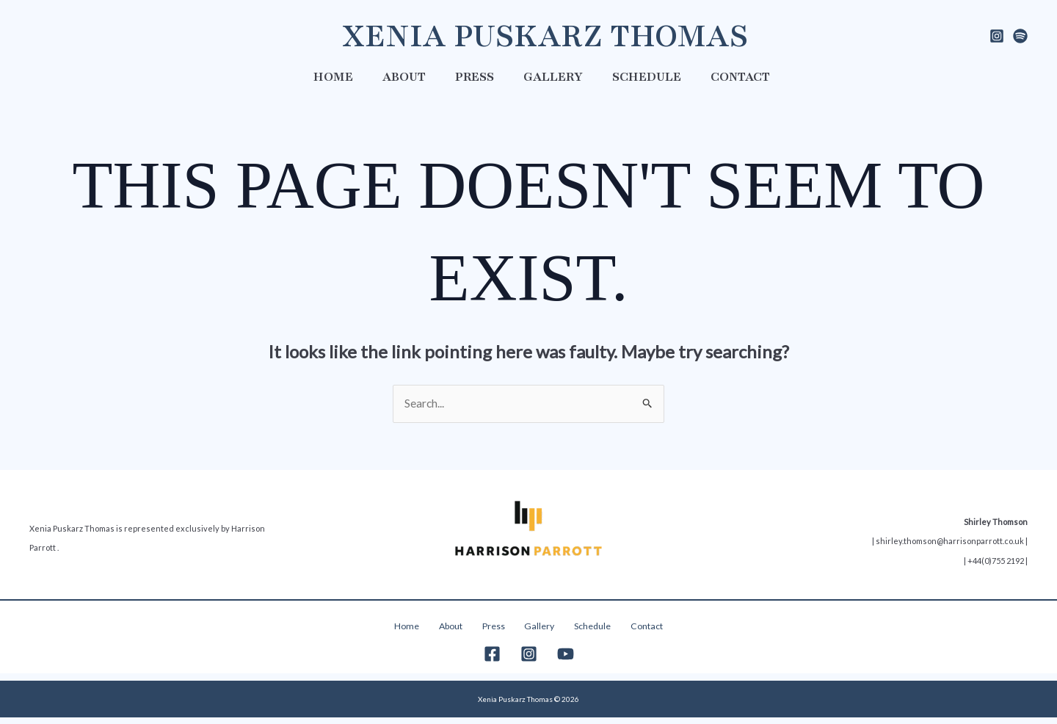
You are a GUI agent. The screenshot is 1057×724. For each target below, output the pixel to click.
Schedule (646, 76)
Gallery (553, 76)
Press (474, 76)
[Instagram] (996, 36)
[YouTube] (565, 660)
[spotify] (1020, 36)
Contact (740, 76)
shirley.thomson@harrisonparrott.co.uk (950, 544)
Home (333, 76)
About (404, 76)
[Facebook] (492, 660)
